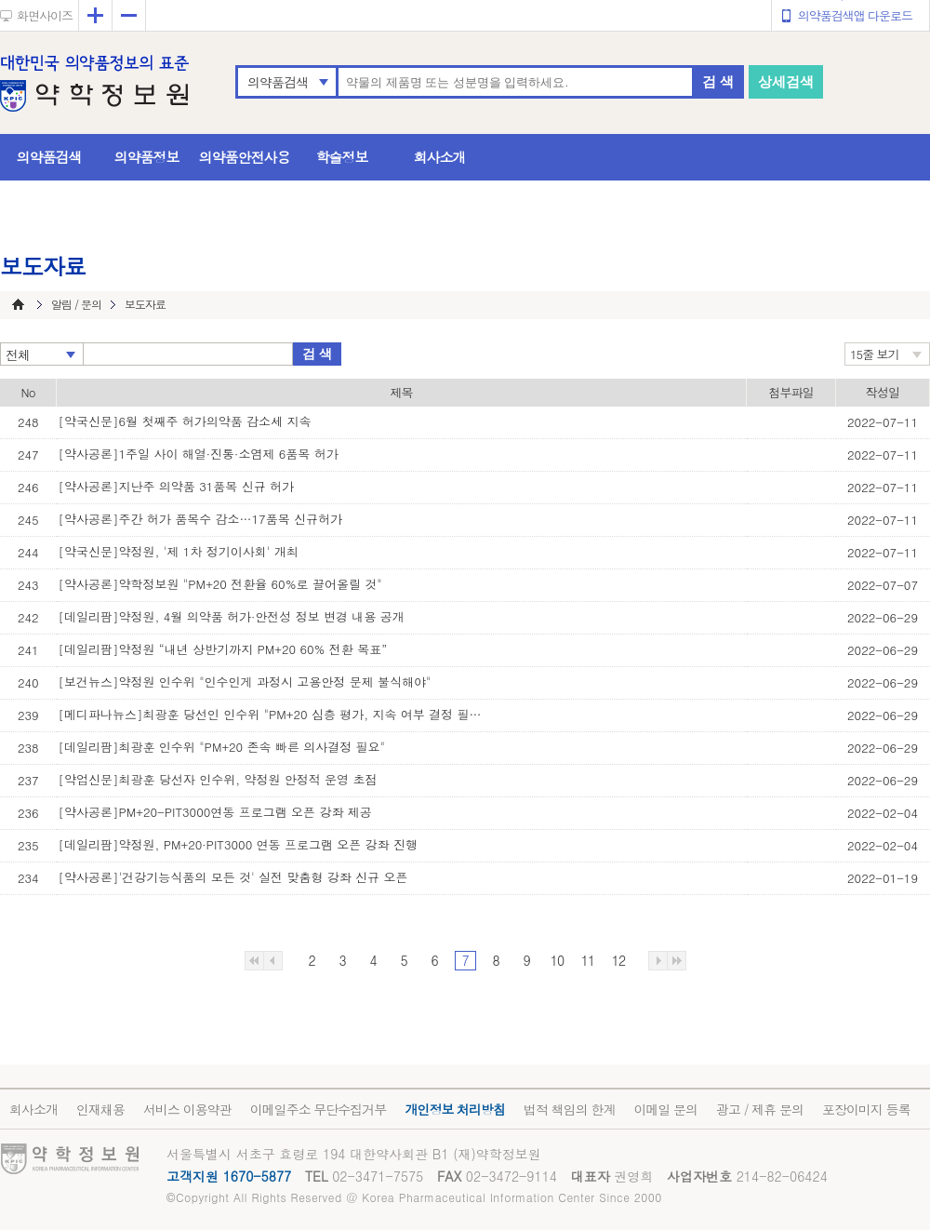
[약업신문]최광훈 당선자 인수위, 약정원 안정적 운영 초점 (218, 779)
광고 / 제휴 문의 (760, 1109)
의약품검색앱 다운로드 (855, 15)
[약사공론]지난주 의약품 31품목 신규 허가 (177, 486)
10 (557, 960)
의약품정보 (146, 157)
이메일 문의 (665, 1109)
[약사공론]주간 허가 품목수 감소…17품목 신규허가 (201, 519)
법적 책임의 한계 (569, 1109)
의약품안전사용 (244, 157)
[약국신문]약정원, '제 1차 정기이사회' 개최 (179, 551)
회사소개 (440, 157)
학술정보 (342, 157)
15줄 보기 (874, 354)
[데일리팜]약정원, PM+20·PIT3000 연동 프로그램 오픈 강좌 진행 (238, 844)
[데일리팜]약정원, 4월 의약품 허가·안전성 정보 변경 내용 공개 (232, 616)
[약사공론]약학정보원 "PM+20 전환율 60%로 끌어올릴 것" (220, 584)
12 (618, 960)
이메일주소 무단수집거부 (318, 1109)
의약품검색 (277, 82)
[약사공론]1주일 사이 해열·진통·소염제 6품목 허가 (199, 453)
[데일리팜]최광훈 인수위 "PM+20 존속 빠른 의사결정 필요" (222, 747)
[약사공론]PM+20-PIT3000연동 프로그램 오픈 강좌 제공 (215, 812)
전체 (18, 354)
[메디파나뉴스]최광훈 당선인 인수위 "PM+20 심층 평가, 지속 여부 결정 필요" (272, 714)
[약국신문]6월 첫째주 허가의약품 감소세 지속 (185, 421)
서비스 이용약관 (187, 1109)
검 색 (718, 81)
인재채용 (100, 1109)
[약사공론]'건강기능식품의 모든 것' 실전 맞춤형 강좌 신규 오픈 (233, 877)
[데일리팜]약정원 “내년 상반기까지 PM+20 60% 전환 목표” (223, 649)
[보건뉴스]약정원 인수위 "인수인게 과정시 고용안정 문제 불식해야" (245, 681)
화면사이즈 (45, 15)
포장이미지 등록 (866, 1109)
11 (587, 960)
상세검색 (786, 81)
